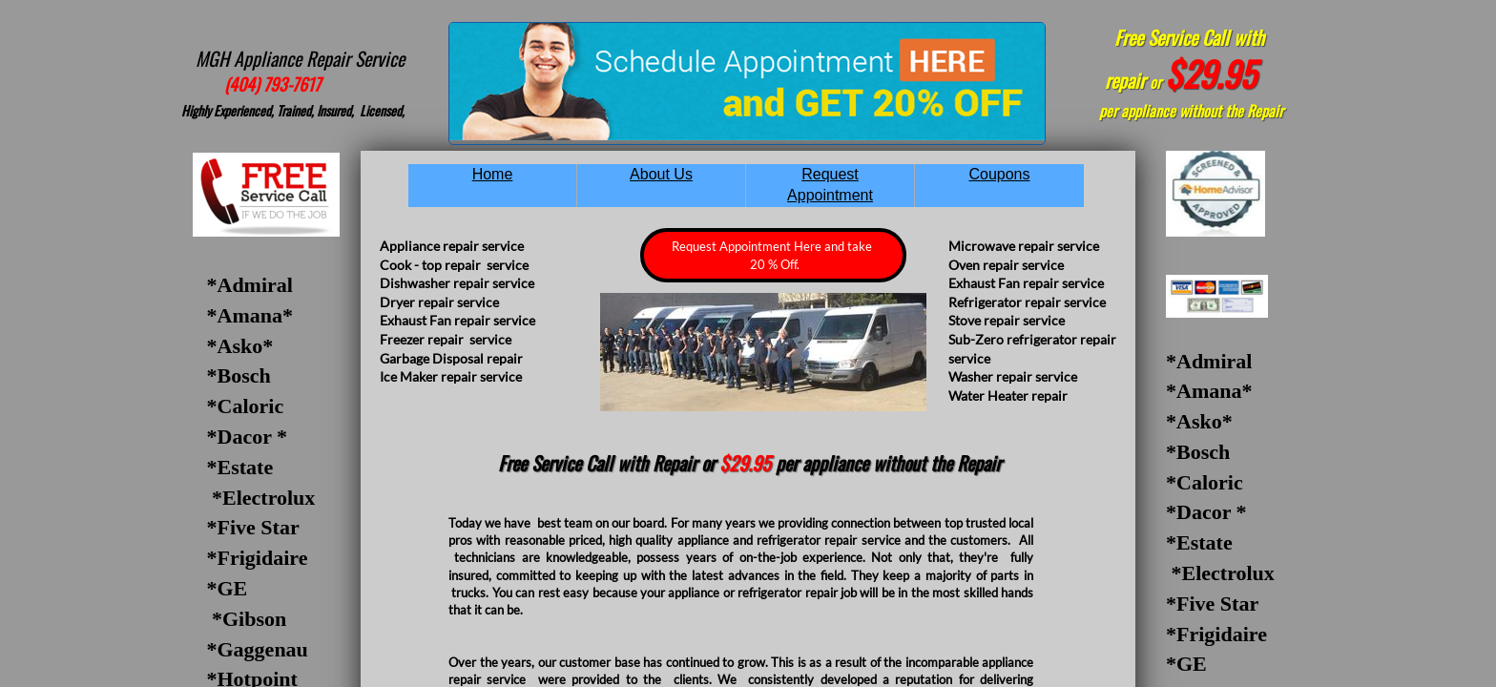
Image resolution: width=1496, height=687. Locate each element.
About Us (661, 174)
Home (492, 174)
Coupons (998, 174)
